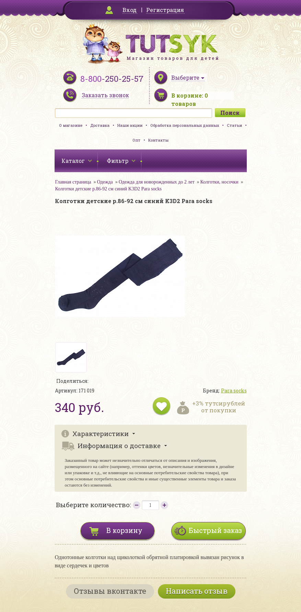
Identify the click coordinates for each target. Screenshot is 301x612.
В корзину (124, 530)
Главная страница (73, 182)
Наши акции (129, 125)
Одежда (105, 182)
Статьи (234, 125)
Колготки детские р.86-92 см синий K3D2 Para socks (108, 188)
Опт (136, 140)
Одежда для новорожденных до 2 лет (157, 182)
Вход (130, 9)
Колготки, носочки (219, 182)
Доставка (99, 125)
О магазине (70, 125)
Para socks (234, 390)
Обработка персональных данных (184, 125)
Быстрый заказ (215, 530)
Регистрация (165, 9)
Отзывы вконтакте (110, 591)
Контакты (158, 140)
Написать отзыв (197, 591)
